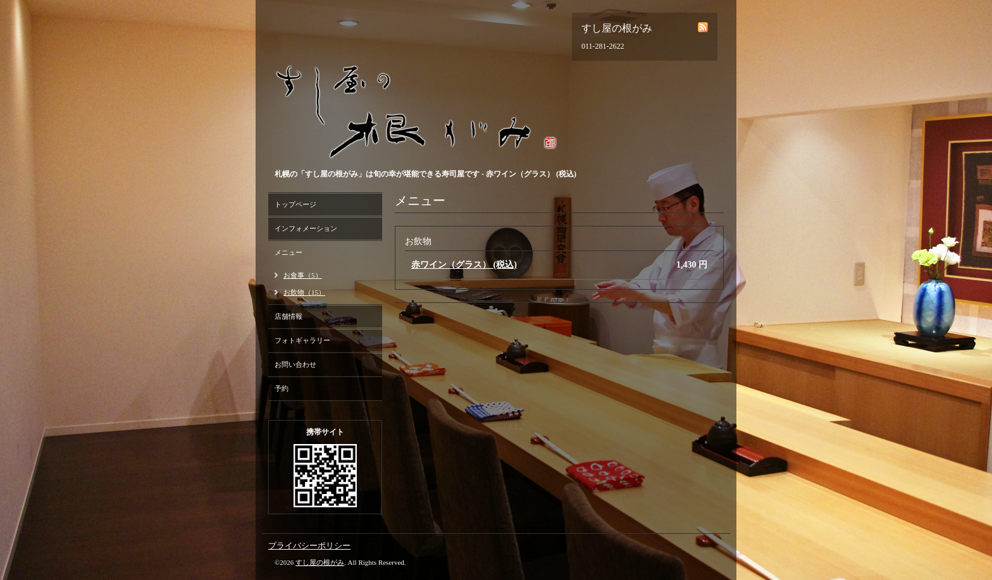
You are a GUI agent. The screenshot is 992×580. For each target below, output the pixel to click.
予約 (281, 388)
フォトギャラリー (302, 340)
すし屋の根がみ (319, 562)
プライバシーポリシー (309, 545)
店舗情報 (288, 316)
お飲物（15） (304, 292)
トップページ (295, 204)
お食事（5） (302, 275)
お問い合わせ (295, 364)
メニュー (288, 252)
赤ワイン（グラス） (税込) (464, 264)
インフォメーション (306, 228)
